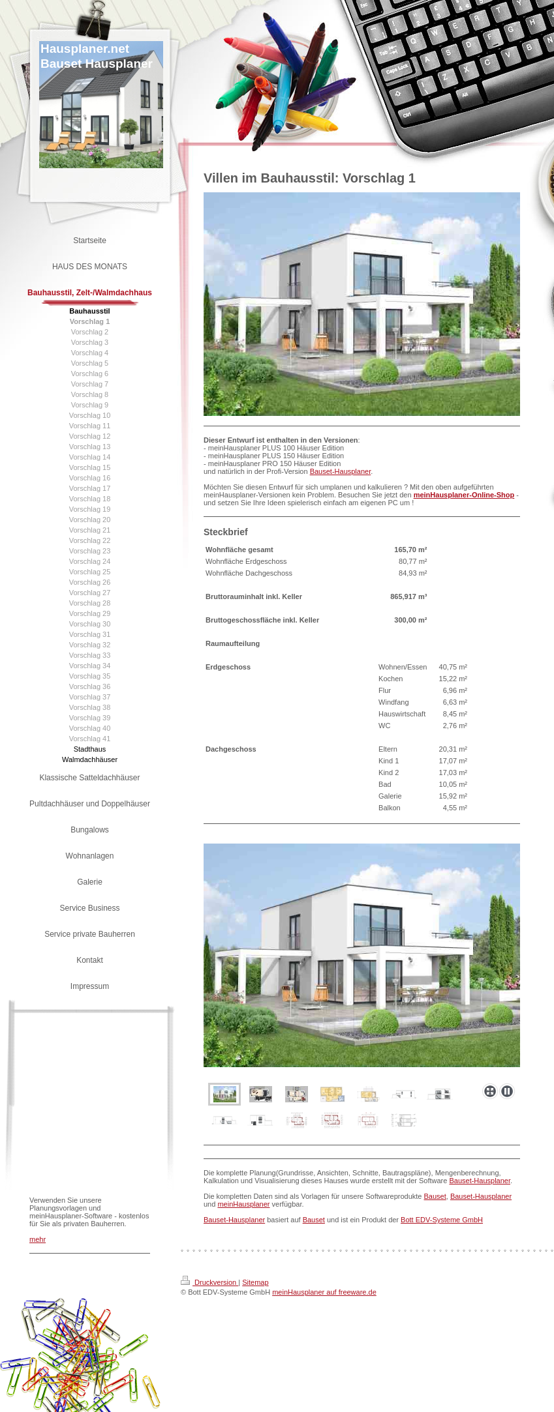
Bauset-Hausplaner (340, 471)
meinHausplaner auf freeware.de (324, 1292)
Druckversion (209, 1282)
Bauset (435, 1196)
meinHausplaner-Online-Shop (464, 495)
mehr (37, 1239)
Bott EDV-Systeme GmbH (442, 1220)
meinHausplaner (243, 1204)
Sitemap (255, 1282)
